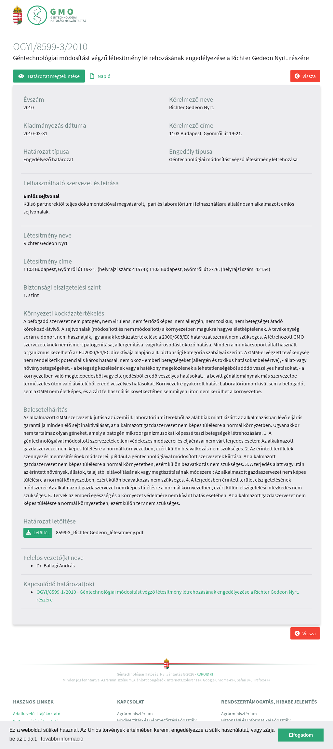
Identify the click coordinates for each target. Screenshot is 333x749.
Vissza (305, 76)
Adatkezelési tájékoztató (36, 714)
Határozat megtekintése (49, 76)
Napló (100, 76)
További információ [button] (61, 739)
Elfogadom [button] (301, 735)
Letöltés (37, 533)
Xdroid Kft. (207, 674)
